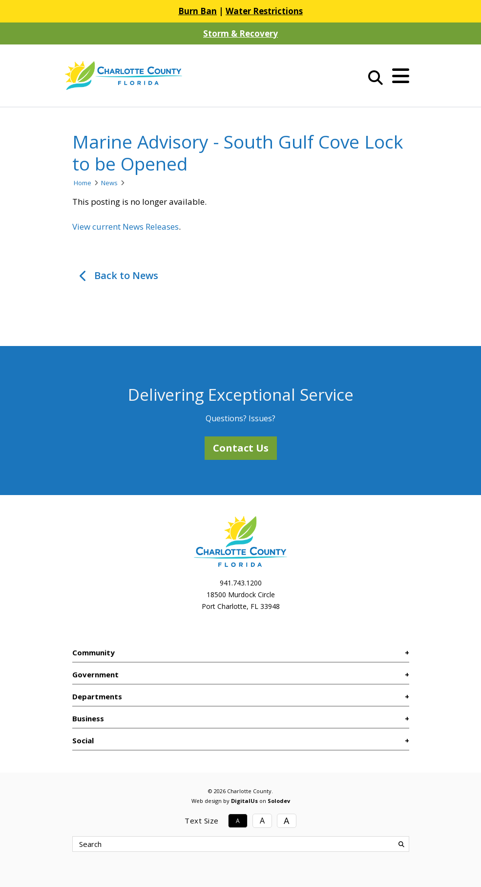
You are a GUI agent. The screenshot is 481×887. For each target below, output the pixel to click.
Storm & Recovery (240, 33)
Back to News (126, 275)
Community (93, 652)
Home (82, 182)
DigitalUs (244, 800)
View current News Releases (125, 226)
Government (95, 674)
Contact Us (241, 447)
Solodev (279, 800)
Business (88, 718)
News (109, 182)
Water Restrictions (264, 11)
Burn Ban (197, 11)
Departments (97, 696)
